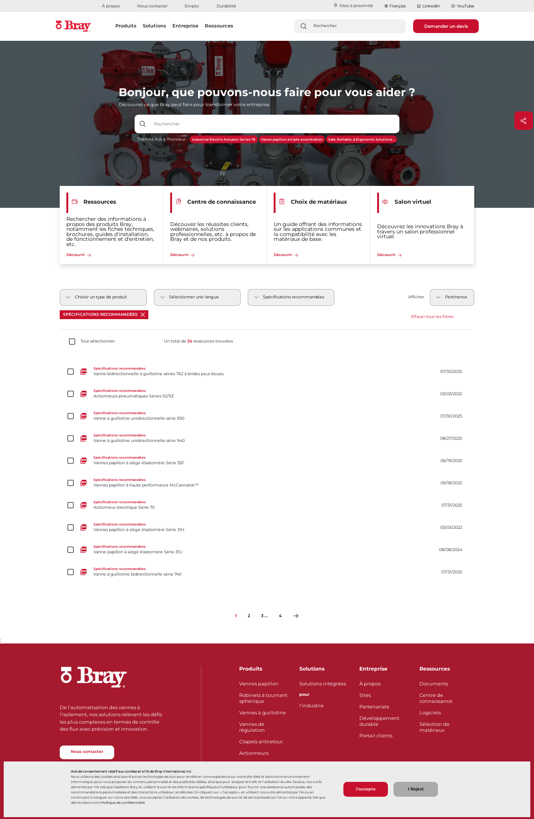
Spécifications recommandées (104, 314)
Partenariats (374, 707)
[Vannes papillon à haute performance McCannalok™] (267, 483)
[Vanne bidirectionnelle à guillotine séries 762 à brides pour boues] (267, 372)
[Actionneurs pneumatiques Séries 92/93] (267, 394)
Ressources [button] (219, 26)
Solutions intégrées (322, 684)
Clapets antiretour (261, 741)
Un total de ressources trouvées (198, 341)
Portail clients (375, 735)
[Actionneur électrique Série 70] (267, 505)
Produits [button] (125, 26)
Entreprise (373, 669)
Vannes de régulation (252, 727)
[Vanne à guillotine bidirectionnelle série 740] (267, 572)
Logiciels (430, 712)
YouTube (462, 6)
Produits (250, 669)
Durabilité (226, 6)
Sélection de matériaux (434, 727)
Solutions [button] (154, 26)
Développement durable (379, 721)
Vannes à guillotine (262, 712)
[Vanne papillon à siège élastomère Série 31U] (267, 550)
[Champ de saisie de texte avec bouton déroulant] (275, 124)
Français (397, 6)
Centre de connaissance (435, 698)
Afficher (416, 297)
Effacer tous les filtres (432, 316)
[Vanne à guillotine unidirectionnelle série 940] (267, 438)
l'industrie (311, 705)
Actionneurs (253, 753)
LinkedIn (428, 6)
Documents (433, 684)
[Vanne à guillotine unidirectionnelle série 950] (267, 416)
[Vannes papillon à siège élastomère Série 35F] (267, 461)
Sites (365, 695)
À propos (111, 6)
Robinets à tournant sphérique (263, 698)
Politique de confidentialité (123, 802)
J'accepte (366, 789)
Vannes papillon (258, 684)
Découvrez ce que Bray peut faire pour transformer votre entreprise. (194, 104)
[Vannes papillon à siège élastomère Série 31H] (267, 528)
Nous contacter (152, 6)
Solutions (311, 669)
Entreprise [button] (185, 26)
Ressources (434, 669)
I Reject (416, 789)
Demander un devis (446, 26)
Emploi (192, 6)
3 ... (264, 615)
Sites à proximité (353, 5)
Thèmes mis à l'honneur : (162, 139)
